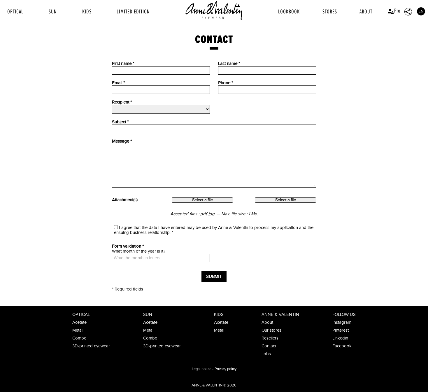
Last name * (229, 63)
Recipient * (122, 102)
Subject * (120, 122)
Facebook (342, 346)
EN (421, 11)
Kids (87, 11)
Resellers (270, 338)
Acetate (79, 322)
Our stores (271, 330)
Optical (15, 11)
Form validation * (128, 246)
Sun (53, 11)
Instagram (341, 322)
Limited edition (133, 11)
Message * (122, 141)
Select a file (202, 200)
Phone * (225, 82)
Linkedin (340, 338)
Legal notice (201, 369)
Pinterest (340, 330)
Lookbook (289, 11)
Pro (393, 10)
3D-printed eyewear (91, 346)
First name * (123, 63)
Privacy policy (225, 369)
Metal (77, 330)
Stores (329, 11)
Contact (269, 346)
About (365, 11)
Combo (79, 338)
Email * (118, 82)
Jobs (266, 353)
